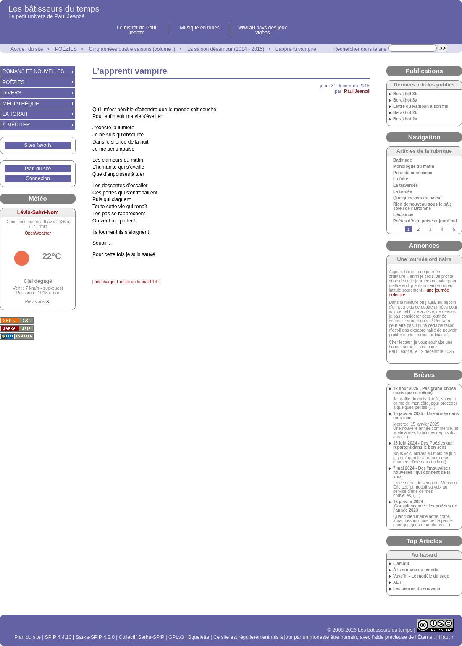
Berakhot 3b (405, 94)
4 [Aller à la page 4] (442, 229)
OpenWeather (38, 233)
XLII (397, 583)
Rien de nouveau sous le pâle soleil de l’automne (422, 206)
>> (48, 301)
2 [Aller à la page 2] (418, 229)
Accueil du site (26, 49)
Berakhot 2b (405, 113)
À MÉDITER (16, 125)
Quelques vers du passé (417, 198)
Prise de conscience (413, 173)
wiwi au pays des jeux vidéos (262, 30)
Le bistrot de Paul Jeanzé (136, 30)
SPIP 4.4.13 (58, 637)
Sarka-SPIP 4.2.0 (95, 637)
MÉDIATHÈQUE (21, 104)
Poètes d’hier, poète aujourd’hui (425, 221)
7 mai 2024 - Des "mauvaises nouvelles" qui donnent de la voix (422, 472)
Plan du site (38, 169)
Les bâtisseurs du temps (54, 8)
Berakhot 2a (405, 119)
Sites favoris (37, 145)
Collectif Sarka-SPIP (142, 637)
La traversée (405, 185)
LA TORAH (15, 114)
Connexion (38, 178)
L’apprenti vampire (295, 49)
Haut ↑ (446, 637)
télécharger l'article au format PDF (126, 282)
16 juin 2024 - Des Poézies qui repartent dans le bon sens (423, 445)
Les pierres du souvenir (417, 589)
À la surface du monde (415, 570)
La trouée (402, 192)
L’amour (401, 564)
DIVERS (12, 93)
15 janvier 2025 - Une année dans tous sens (426, 416)
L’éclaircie (403, 215)
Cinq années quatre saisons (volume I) (132, 49)
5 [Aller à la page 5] (454, 229)
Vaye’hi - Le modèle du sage (421, 576)
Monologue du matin (413, 167)
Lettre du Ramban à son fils (420, 107)
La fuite (400, 179)
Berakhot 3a (405, 100)
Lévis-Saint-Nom (38, 212)
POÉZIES (66, 49)
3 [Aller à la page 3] (430, 229)
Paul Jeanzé (357, 91)
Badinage (402, 160)
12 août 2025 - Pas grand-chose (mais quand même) (424, 391)
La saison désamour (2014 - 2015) (225, 49)
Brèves (424, 374)
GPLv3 (176, 637)
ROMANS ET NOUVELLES (33, 71)
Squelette (198, 637)
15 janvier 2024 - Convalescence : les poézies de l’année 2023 (425, 506)
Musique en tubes (200, 28)
